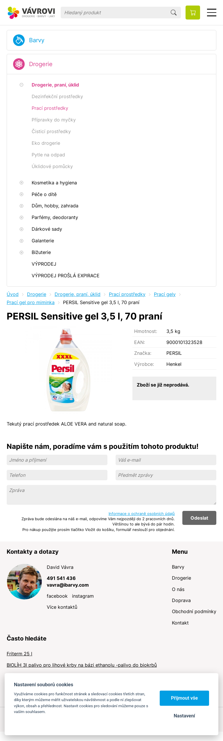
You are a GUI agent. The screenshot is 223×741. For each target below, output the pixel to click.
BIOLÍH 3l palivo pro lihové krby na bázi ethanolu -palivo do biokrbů (82, 665)
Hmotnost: (145, 331)
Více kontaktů (62, 607)
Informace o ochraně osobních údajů (142, 513)
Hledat (173, 12)
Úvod (13, 294)
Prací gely (165, 294)
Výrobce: (144, 364)
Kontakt (180, 623)
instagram (83, 596)
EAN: (139, 342)
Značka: (142, 353)
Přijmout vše (184, 698)
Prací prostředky (127, 294)
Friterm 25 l (19, 654)
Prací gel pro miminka (31, 302)
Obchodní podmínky (194, 611)
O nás (178, 589)
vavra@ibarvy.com (68, 585)
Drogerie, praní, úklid (77, 294)
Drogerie (41, 64)
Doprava (181, 600)
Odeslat (199, 518)
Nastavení (184, 716)
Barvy (36, 40)
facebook (57, 596)
